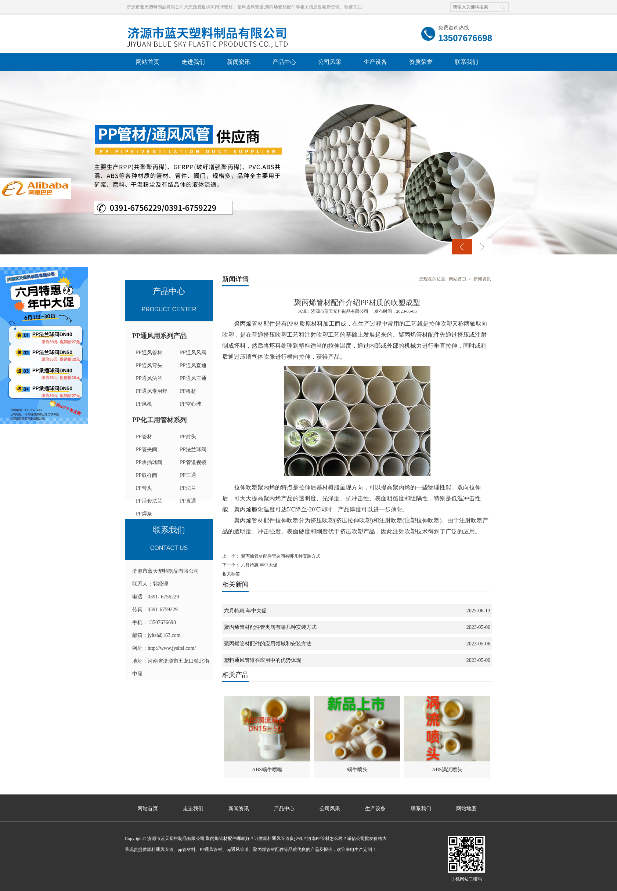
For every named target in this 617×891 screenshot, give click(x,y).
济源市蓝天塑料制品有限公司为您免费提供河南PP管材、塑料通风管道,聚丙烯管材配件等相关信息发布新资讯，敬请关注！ (246, 7)
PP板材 (188, 391)
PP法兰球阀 (193, 449)
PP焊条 (144, 514)
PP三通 (188, 475)
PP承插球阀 (149, 462)
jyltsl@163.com (164, 635)
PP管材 (144, 436)
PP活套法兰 (149, 501)
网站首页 (147, 62)
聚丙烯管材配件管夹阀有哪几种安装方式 (280, 556)
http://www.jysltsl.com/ (172, 648)
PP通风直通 (193, 365)
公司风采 (330, 62)
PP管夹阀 (146, 449)
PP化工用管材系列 (159, 420)
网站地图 (466, 808)
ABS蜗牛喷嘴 (267, 769)
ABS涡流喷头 (447, 769)
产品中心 (284, 62)
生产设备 (375, 62)
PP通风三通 (193, 378)
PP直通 (188, 501)
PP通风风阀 (193, 352)
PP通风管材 (149, 352)
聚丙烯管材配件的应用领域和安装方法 (267, 643)
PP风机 (144, 404)
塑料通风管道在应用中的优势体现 (262, 660)
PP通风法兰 (149, 378)
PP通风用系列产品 (159, 336)
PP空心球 (190, 404)
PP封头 (188, 436)
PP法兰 (188, 488)
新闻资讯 (238, 62)
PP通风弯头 (149, 365)
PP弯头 (144, 488)
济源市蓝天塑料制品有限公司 (339, 311)
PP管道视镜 (193, 462)
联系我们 (466, 62)
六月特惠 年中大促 (259, 565)
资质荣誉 (421, 62)
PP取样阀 (146, 475)
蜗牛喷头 (357, 769)
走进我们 (193, 62)
